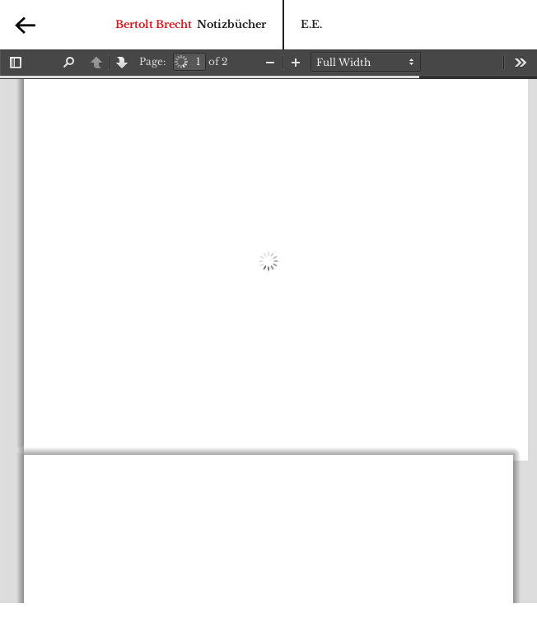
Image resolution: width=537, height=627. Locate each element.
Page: (152, 61)
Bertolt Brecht (153, 24)
